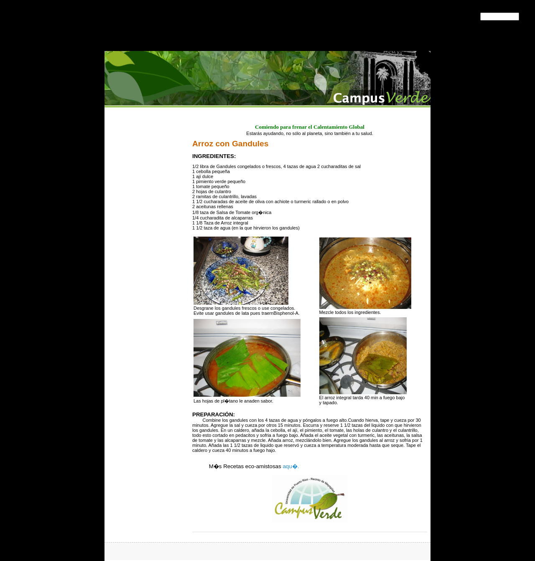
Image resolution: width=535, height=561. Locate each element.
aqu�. (291, 466)
